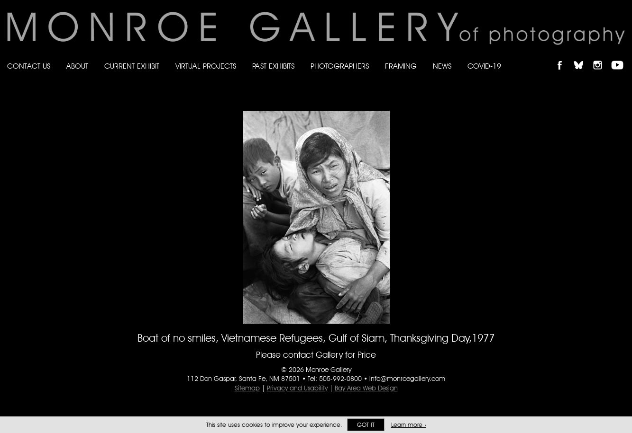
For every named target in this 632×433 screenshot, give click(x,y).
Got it (366, 424)
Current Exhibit (131, 66)
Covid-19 (484, 66)
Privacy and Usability (297, 388)
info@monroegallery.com (407, 378)
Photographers (340, 66)
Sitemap (247, 388)
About (77, 66)
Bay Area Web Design (366, 388)
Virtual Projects (205, 66)
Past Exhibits (273, 66)
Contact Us (28, 66)
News (442, 66)
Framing (401, 66)
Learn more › (408, 424)
